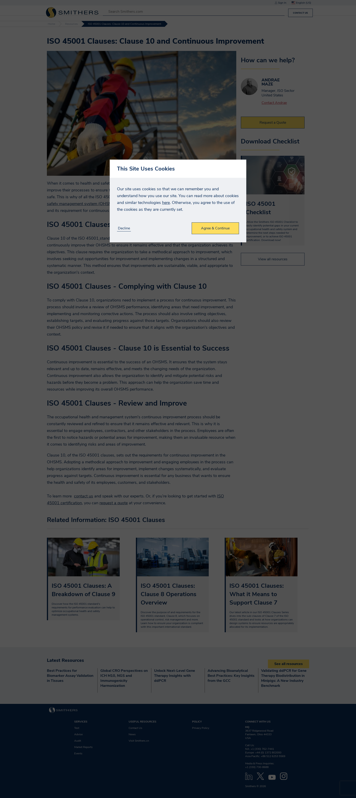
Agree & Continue (215, 228)
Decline (124, 228)
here (166, 202)
